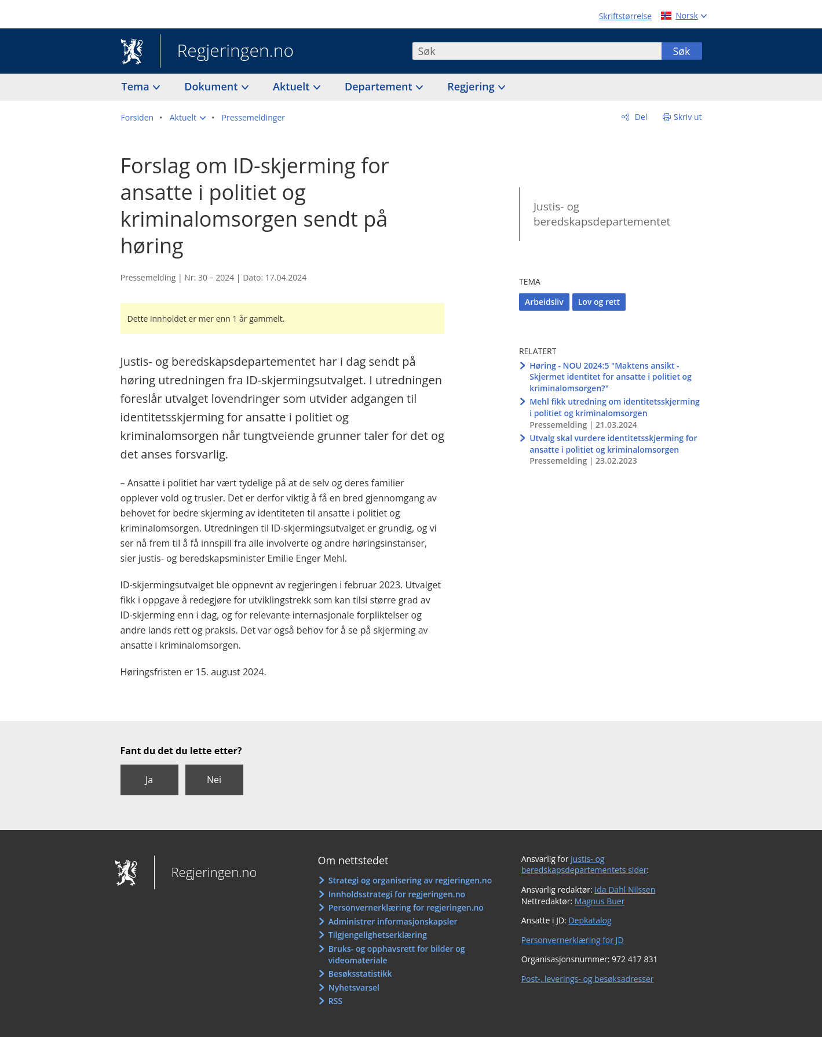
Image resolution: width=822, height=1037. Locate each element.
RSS (335, 1000)
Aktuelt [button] (292, 86)
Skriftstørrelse (625, 15)
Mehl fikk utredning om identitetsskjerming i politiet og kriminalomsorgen (614, 407)
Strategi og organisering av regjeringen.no (410, 880)
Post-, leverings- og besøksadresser (587, 978)
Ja (149, 779)
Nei (214, 779)
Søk (681, 51)
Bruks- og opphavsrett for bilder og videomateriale (396, 954)
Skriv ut (688, 116)
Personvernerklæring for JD (572, 939)
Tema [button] (137, 86)
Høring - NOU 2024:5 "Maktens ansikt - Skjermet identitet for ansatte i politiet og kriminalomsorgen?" (610, 377)
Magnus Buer (600, 901)
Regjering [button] (472, 86)
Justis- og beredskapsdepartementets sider (584, 864)
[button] (188, 117)
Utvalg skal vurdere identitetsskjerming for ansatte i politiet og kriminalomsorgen (613, 443)
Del (640, 116)
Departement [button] (380, 86)
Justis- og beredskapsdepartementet (602, 214)
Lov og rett (599, 301)
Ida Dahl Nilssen (624, 889)
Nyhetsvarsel (353, 987)
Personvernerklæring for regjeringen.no (406, 907)
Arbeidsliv (544, 301)
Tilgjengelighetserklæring (377, 934)
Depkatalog (589, 920)
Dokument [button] (212, 86)
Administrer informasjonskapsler (393, 921)
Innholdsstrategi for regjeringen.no (396, 894)
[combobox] (537, 51)
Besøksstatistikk (360, 973)
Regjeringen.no (227, 51)
